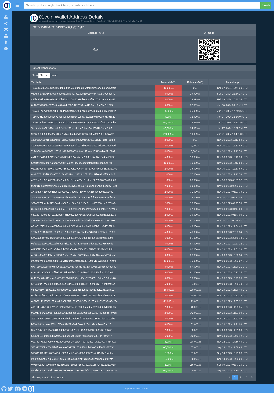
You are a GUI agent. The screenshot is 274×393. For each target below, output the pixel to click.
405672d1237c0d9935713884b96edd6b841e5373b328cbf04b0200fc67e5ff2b (73, 116)
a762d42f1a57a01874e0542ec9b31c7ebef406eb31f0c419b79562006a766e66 (73, 180)
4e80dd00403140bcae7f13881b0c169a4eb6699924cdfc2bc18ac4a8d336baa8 (73, 255)
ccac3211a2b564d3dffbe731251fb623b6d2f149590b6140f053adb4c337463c (72, 272)
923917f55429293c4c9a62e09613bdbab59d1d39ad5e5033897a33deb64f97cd (74, 312)
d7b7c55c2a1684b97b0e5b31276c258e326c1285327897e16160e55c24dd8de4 (74, 266)
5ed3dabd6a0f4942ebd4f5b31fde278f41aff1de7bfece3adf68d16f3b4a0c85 (71, 128)
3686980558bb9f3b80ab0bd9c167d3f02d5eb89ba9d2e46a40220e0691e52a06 (74, 209)
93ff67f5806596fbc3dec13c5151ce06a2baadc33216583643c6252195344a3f (72, 134)
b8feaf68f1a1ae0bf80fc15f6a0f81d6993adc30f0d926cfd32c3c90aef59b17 (71, 324)
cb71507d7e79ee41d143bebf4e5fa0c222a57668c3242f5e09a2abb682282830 (73, 214)
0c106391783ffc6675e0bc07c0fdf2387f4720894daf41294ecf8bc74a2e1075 (72, 105)
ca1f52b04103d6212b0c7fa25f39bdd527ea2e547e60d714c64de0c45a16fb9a (73, 157)
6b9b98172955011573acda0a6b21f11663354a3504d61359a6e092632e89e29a (74, 301)
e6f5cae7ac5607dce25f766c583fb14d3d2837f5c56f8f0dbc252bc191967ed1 (72, 243)
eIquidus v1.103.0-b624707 (137, 388)
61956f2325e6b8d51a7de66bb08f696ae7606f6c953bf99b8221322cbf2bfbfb (72, 249)
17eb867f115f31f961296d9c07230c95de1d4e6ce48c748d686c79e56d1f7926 (73, 232)
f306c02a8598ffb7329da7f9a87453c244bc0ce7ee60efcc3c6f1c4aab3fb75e (72, 162)
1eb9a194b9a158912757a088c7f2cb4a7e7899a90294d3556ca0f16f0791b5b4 (73, 122)
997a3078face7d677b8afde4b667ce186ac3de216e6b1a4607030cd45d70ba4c (73, 203)
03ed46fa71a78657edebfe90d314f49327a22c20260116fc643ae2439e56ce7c (73, 93)
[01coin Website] (31, 388)
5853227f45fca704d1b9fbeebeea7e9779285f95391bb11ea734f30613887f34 (72, 347)
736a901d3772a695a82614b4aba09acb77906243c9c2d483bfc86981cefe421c (73, 111)
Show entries (45, 75)
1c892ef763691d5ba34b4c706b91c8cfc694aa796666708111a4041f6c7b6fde (73, 139)
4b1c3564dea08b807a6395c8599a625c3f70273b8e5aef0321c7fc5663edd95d (73, 145)
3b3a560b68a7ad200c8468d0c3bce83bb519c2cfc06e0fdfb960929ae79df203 (73, 197)
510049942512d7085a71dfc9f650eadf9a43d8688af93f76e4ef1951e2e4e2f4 (72, 353)
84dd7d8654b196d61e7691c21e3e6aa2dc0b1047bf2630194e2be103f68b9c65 (74, 370)
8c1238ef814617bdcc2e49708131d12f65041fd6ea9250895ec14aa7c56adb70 (73, 278)
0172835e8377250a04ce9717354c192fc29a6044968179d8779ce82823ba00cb (74, 168)
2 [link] (240, 377)
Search (266, 5)
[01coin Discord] (17, 388)
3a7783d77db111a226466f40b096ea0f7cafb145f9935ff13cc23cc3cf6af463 (71, 330)
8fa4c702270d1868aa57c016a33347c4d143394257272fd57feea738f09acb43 (73, 174)
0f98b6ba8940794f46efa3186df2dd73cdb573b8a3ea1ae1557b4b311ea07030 (73, 364)
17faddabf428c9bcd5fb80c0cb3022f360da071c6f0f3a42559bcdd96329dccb (72, 191)
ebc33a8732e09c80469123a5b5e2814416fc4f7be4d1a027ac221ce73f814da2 (73, 341)
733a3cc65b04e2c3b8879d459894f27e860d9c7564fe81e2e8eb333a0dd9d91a (73, 87)
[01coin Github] (4, 388)
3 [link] (246, 377)
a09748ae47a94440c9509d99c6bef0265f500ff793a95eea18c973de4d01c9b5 (73, 318)
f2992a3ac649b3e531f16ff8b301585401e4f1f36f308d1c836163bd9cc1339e (72, 237)
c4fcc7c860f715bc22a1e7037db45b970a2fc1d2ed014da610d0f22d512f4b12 (72, 289)
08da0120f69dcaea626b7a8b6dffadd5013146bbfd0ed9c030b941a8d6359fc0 (72, 226)
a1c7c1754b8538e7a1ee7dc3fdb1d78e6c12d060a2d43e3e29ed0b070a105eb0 (74, 307)
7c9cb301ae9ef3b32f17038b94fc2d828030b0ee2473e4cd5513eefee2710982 (73, 151)
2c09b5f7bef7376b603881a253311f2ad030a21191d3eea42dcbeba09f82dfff (72, 359)
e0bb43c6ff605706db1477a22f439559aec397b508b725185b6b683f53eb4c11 (73, 295)
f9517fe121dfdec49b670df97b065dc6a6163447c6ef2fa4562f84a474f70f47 (71, 335)
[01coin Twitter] (10, 388)
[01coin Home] (7, 5)
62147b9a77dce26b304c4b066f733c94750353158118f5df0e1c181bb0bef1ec (73, 284)
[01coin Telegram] (25, 388)
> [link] (252, 377)
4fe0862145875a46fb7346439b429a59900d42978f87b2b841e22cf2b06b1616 (73, 220)
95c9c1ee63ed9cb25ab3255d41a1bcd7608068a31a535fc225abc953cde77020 (74, 186)
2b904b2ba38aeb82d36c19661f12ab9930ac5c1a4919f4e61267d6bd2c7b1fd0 (73, 260)
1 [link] (235, 377)
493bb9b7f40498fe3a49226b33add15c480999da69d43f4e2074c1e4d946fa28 (73, 99)
